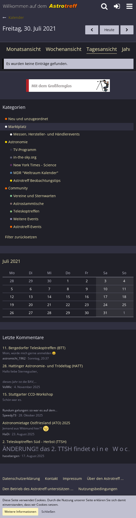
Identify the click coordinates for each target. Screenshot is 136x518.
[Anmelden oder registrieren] (117, 6)
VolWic (7, 387)
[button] (129, 6)
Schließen (48, 511)
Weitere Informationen (20, 511)
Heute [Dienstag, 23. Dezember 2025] (109, 29)
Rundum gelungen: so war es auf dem (29, 410)
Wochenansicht (63, 49)
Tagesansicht (101, 49)
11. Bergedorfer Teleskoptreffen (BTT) (34, 347)
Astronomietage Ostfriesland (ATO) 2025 (36, 422)
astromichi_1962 (14, 358)
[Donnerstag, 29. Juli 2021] (91, 30)
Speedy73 (9, 415)
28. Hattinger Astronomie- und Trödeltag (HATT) (43, 365)
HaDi (6, 434)
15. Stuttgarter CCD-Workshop (28, 394)
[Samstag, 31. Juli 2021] (126, 30)
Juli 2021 (11, 261)
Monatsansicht (23, 49)
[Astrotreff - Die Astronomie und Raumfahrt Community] (40, 6)
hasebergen (11, 456)
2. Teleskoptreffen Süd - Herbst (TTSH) (34, 441)
